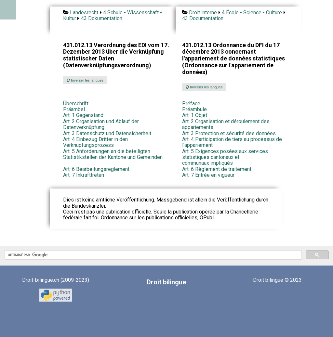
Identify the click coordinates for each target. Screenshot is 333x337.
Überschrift (75, 103)
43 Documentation (202, 18)
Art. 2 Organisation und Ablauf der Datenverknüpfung (101, 124)
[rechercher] (152, 255)
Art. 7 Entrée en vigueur (208, 175)
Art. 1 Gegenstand (83, 115)
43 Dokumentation (101, 18)
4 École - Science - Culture (252, 12)
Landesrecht (84, 12)
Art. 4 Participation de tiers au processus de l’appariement (232, 142)
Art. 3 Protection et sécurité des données (229, 133)
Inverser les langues (85, 80)
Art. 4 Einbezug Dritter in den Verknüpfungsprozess (95, 142)
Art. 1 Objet (194, 115)
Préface (191, 103)
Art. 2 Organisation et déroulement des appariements (226, 124)
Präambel (74, 109)
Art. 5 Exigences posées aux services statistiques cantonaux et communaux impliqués (225, 157)
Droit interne (203, 12)
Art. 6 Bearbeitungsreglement (96, 169)
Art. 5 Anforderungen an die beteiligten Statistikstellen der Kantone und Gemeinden (113, 154)
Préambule (194, 109)
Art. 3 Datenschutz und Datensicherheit (107, 133)
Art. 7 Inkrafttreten (83, 175)
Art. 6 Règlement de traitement (216, 169)
